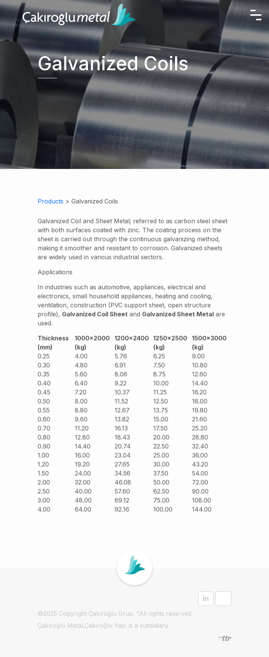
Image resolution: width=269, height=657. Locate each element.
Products (50, 201)
